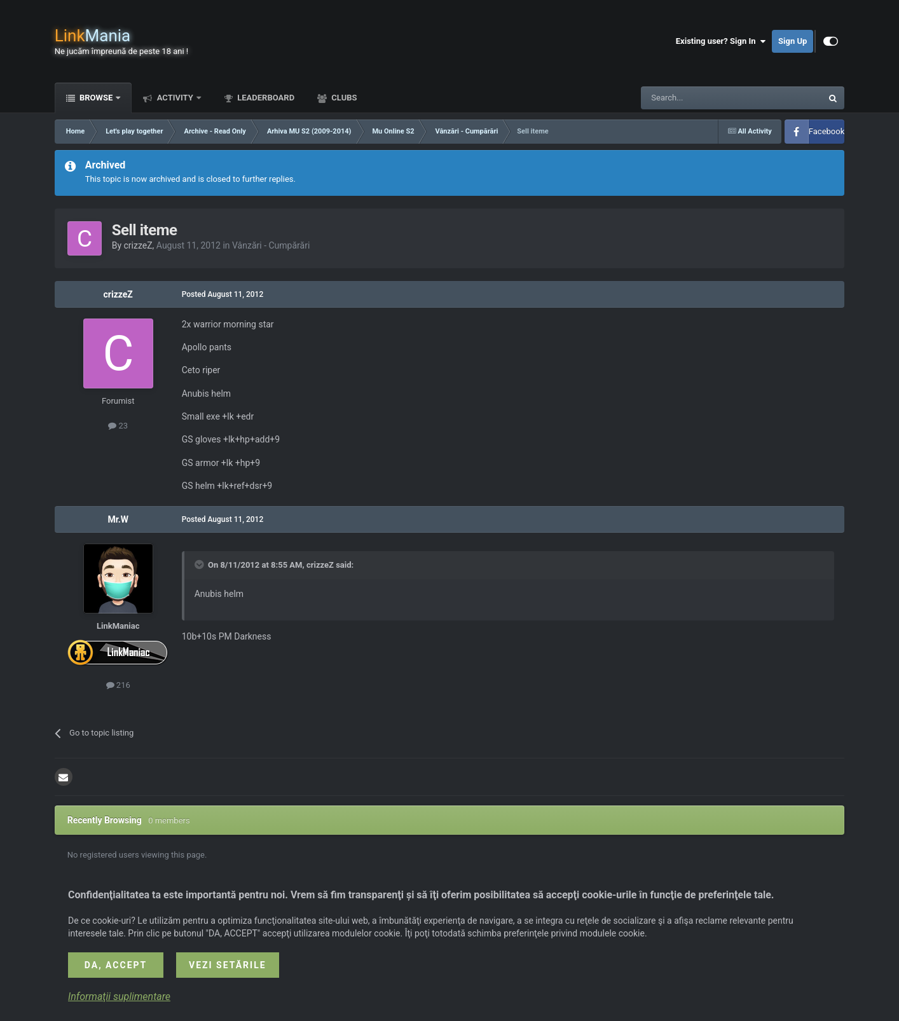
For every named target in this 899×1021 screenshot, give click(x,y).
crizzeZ (138, 245)
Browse (96, 97)
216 (118, 685)
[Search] (701, 97)
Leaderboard (264, 97)
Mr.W (117, 519)
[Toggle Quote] (200, 564)
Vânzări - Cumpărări (271, 245)
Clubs (343, 97)
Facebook (826, 131)
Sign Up (792, 41)
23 (118, 425)
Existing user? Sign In (720, 41)
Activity (174, 97)
